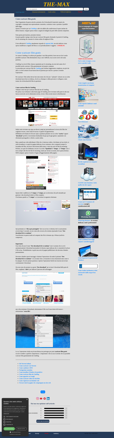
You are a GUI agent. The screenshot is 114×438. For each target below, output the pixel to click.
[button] (15, 432)
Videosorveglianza (65, 12)
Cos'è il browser (83, 122)
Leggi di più (6, 413)
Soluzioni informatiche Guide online (43, 12)
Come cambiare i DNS (26, 368)
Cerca (86, 9)
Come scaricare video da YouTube (29, 378)
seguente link (49, 43)
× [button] (27, 399)
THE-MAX (56, 4)
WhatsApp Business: (84, 220)
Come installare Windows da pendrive (30, 372)
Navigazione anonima (25, 370)
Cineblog (33, 28)
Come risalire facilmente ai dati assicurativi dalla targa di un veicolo (87, 272)
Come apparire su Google (27, 376)
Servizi (37, 433)
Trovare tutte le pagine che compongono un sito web (35, 383)
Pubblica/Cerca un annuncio (88, 31)
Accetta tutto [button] (9, 428)
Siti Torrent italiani (25, 363)
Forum (80, 12)
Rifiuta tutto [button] (21, 428)
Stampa (43, 392)
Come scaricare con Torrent (27, 366)
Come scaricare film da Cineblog (29, 374)
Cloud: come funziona (84, 140)
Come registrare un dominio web (29, 380)
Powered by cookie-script (15, 434)
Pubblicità (56, 433)
